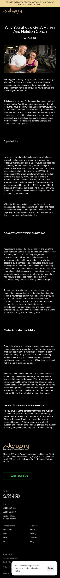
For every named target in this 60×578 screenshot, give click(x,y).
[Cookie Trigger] (9, 562)
